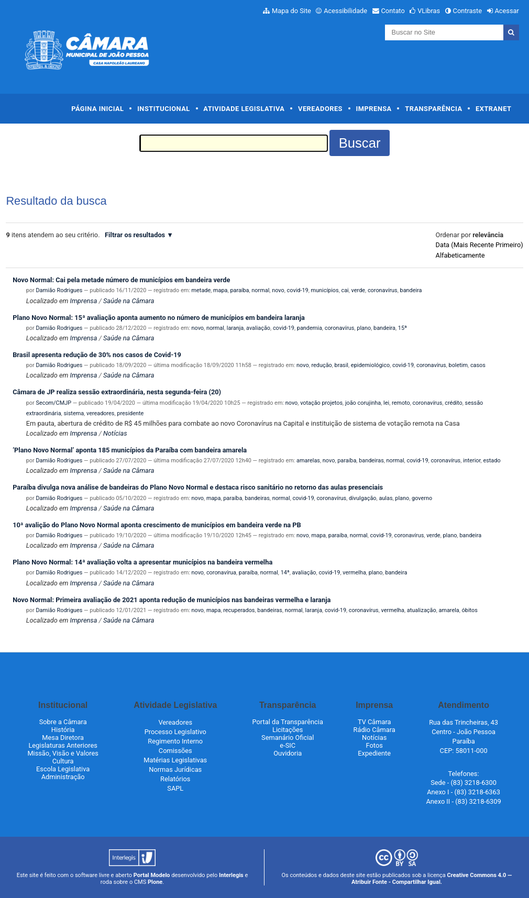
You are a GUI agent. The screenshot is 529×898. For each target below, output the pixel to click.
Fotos (374, 745)
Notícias (115, 433)
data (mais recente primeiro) (479, 245)
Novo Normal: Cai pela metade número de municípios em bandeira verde (121, 280)
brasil (341, 365)
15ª (402, 328)
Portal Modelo (152, 875)
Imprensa (374, 109)
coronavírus (383, 290)
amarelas (308, 460)
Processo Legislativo (175, 732)
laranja (235, 328)
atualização (421, 610)
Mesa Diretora (63, 737)
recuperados (239, 610)
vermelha (354, 572)
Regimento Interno (175, 741)
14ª (285, 572)
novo (278, 290)
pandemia (309, 328)
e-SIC (287, 745)
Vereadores (320, 109)
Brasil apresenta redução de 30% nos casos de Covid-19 (97, 355)
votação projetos (321, 403)
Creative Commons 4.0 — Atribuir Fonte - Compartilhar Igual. (431, 878)
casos (478, 365)
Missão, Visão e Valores (62, 753)
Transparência (433, 109)
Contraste (467, 11)
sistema (73, 413)
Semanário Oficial (287, 737)
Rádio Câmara (374, 730)
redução (321, 365)
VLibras (428, 11)
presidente (130, 413)
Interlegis (231, 875)
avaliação (258, 328)
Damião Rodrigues (59, 290)
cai (345, 290)
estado (491, 460)
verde (358, 290)
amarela (448, 610)
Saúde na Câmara (129, 301)
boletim (458, 365)
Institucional (163, 109)
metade (201, 290)
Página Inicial (97, 109)
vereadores (100, 413)
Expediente (374, 753)
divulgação (363, 498)
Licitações (287, 730)
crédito (453, 403)
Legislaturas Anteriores (62, 745)
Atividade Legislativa (243, 109)
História (63, 730)
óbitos (470, 610)
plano (364, 328)
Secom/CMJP (53, 403)
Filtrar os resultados (135, 235)
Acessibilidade (345, 11)
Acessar (506, 11)
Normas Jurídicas (175, 769)
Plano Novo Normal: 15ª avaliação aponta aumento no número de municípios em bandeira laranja (159, 317)
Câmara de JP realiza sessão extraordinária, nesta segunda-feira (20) (117, 392)
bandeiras (371, 460)
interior (472, 460)
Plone (155, 882)
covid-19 (297, 290)
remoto (401, 403)
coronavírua (221, 572)
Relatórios (175, 779)
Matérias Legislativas (175, 760)
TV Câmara (374, 722)
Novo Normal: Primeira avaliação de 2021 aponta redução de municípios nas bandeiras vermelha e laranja (171, 600)
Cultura (63, 761)
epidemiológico (370, 365)
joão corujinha (363, 403)
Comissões (175, 751)
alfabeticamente (460, 255)
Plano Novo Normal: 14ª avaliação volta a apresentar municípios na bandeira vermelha (142, 562)
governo (422, 498)
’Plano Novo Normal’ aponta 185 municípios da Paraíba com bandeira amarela (130, 450)
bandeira (411, 290)
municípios (325, 290)
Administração (63, 777)
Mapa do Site (291, 11)
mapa (220, 290)
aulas (385, 498)
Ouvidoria (287, 753)
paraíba (239, 290)
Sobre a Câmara (63, 722)
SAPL (175, 788)
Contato (393, 11)
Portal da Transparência (287, 722)
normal (260, 290)
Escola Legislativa (63, 769)
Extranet (493, 109)
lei (386, 403)
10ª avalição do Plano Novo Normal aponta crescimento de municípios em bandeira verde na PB (157, 525)
